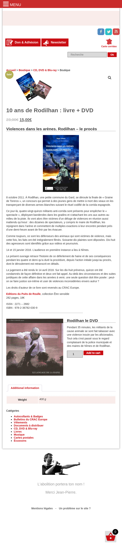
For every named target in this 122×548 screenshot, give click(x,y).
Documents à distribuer (28, 425)
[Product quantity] (75, 354)
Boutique (24, 70)
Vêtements (20, 422)
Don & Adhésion (26, 42)
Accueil (11, 70)
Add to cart (93, 352)
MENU (15, 5)
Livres (18, 431)
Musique (19, 434)
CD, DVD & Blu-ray (45, 70)
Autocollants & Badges (28, 416)
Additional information (25, 387)
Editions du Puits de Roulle (23, 293)
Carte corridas (109, 46)
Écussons (20, 440)
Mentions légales (42, 508)
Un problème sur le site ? (75, 508)
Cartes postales (24, 437)
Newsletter (58, 42)
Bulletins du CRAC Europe (30, 419)
